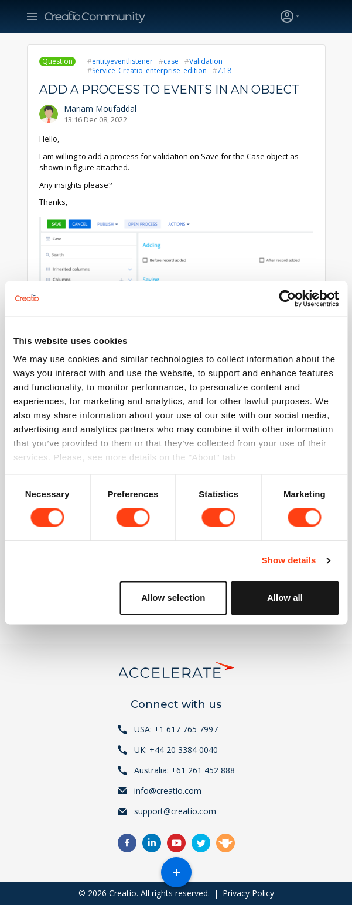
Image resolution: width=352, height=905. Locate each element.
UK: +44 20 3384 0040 (176, 749)
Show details (289, 561)
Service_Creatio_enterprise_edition (149, 70)
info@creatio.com (167, 790)
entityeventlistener (122, 61)
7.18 (224, 70)
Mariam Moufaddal (100, 108)
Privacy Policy (248, 893)
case (171, 61)
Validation (206, 61)
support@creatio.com (175, 811)
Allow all (285, 598)
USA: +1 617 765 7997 (176, 729)
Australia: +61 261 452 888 (184, 770)
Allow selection (173, 598)
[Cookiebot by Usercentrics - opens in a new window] (287, 298)
